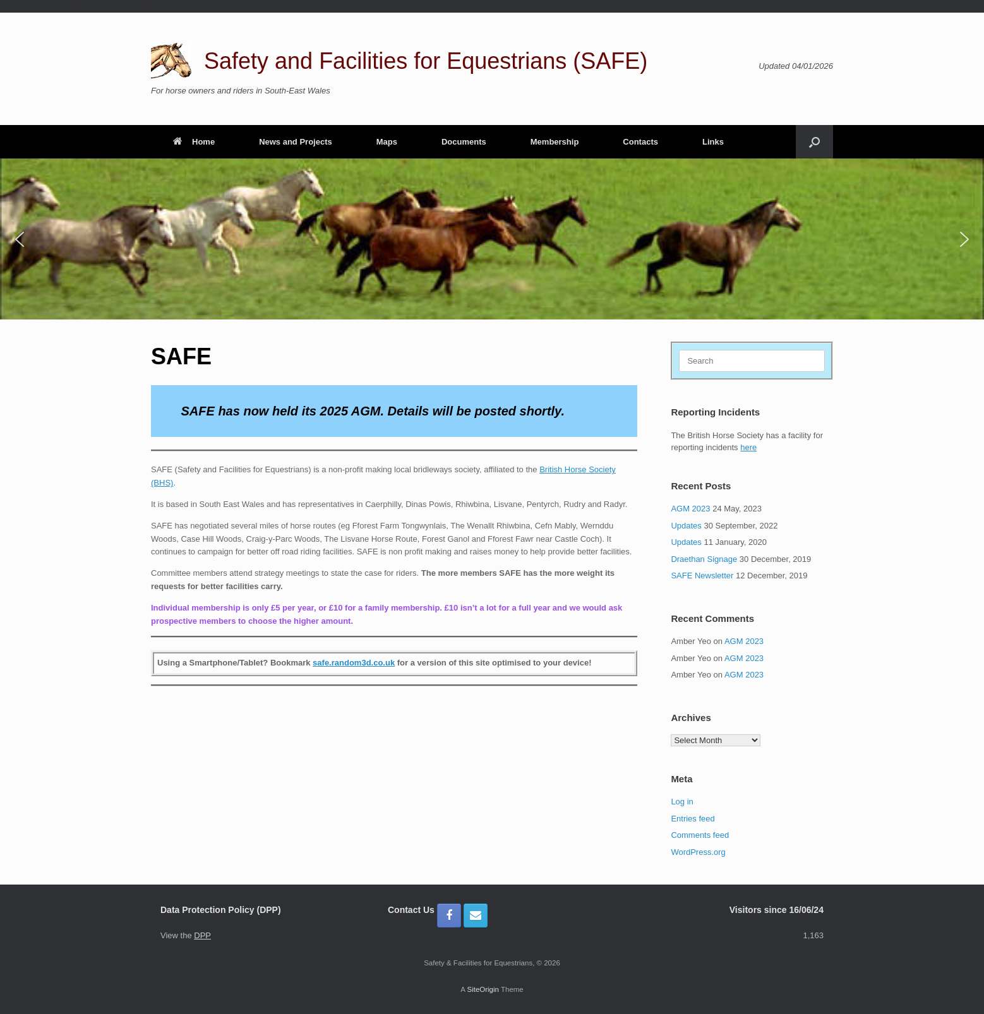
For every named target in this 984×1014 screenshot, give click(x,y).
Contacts (640, 141)
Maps (386, 141)
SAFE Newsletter (702, 575)
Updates (686, 525)
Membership (555, 141)
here (748, 447)
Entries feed (692, 818)
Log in (682, 801)
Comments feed (700, 835)
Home (194, 141)
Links (713, 141)
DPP (202, 935)
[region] (492, 238)
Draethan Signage (704, 559)
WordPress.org (698, 852)
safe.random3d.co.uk (354, 662)
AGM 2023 (690, 508)
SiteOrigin (483, 989)
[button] (814, 141)
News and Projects (295, 141)
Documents (463, 141)
